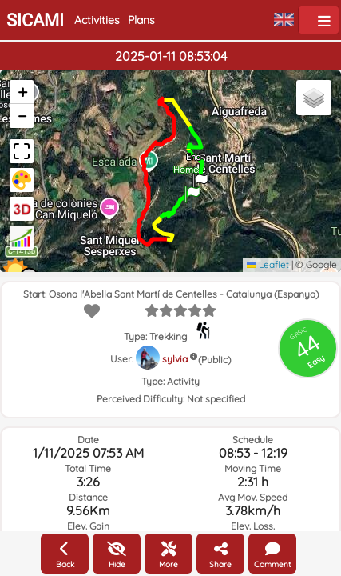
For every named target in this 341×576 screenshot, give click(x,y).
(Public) (214, 360)
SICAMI (35, 20)
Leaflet (268, 264)
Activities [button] (97, 20)
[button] (192, 189)
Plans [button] (141, 20)
